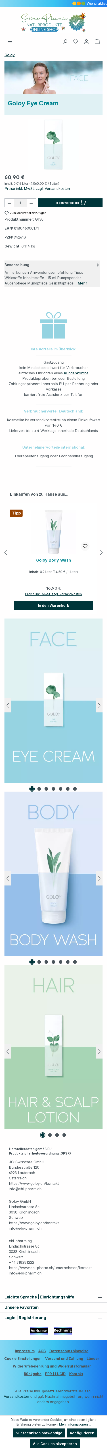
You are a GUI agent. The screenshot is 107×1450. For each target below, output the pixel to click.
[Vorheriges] (5, 552)
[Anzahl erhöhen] (31, 202)
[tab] (52, 273)
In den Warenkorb (71, 201)
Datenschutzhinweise (68, 1351)
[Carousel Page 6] (68, 789)
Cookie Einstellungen (23, 1358)
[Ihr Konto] (86, 41)
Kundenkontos (76, 373)
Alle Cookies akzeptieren (55, 1443)
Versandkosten (16, 1396)
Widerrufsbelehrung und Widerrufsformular (52, 1366)
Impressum (25, 1351)
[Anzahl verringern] (9, 202)
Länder (93, 1358)
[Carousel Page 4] (53, 789)
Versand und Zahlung (64, 1358)
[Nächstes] (101, 552)
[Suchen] (65, 41)
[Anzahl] (20, 202)
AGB (42, 1351)
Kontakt (76, 1374)
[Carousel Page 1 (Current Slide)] (32, 789)
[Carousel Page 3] (46, 789)
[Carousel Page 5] (61, 789)
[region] (53, 144)
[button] (53, 325)
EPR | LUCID (55, 1374)
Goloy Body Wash (53, 560)
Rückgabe (33, 1374)
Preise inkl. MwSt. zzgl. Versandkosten (37, 188)
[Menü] (9, 41)
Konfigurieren (82, 1433)
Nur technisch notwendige (39, 1433)
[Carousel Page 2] (39, 789)
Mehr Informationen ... (75, 1424)
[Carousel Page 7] (75, 789)
